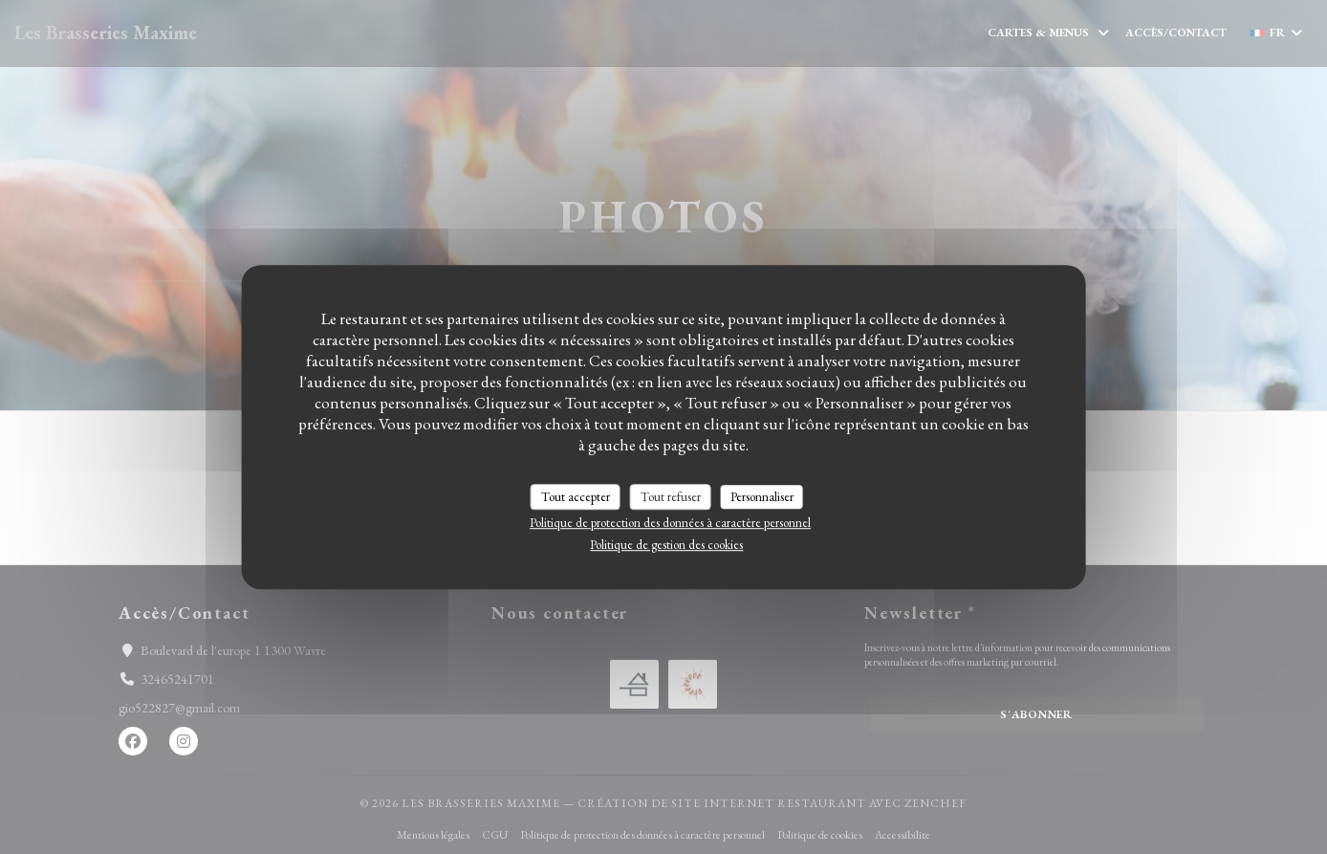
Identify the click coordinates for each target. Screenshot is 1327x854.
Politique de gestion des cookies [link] (666, 544)
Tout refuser (671, 497)
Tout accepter (575, 497)
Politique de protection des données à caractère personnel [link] (670, 523)
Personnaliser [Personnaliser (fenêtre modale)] (762, 497)
